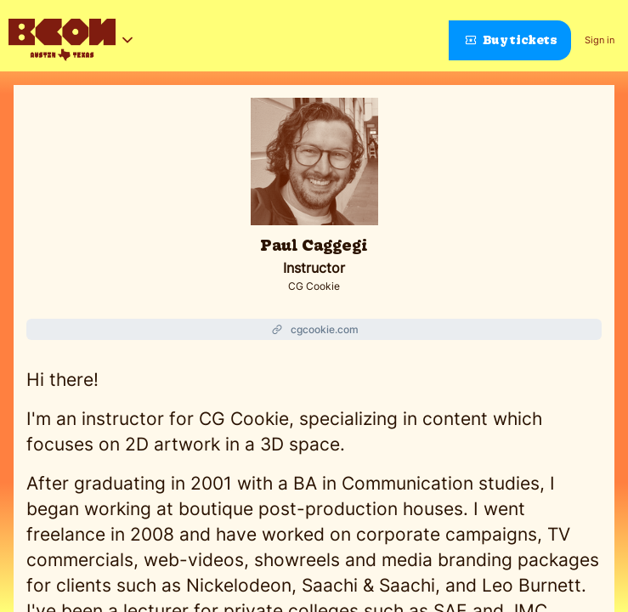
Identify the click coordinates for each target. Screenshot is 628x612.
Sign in (599, 40)
